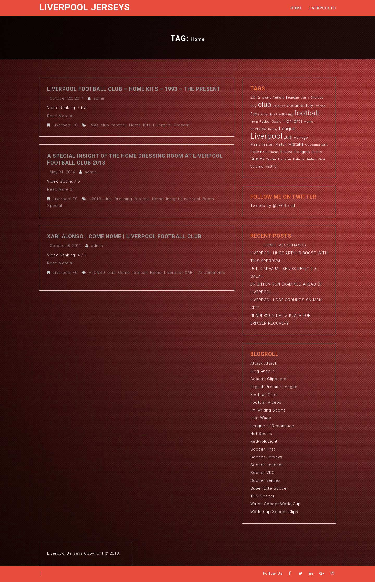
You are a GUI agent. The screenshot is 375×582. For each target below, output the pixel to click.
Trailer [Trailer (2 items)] (271, 159)
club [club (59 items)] (264, 105)
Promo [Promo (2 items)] (274, 152)
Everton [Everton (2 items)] (320, 106)
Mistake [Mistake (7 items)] (296, 144)
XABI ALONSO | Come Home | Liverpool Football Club (124, 236)
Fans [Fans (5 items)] (255, 114)
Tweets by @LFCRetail (272, 205)
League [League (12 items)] (287, 128)
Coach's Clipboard (268, 379)
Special (54, 205)
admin (99, 98)
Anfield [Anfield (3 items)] (278, 97)
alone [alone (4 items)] (266, 97)
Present (182, 125)
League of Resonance (272, 425)
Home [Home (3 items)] (308, 121)
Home (296, 8)
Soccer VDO (262, 472)
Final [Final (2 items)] (265, 114)
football (119, 125)
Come (124, 272)
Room (208, 199)
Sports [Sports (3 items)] (316, 152)
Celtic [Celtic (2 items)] (305, 97)
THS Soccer (262, 496)
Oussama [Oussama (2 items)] (312, 145)
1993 (93, 125)
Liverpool (162, 125)
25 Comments (211, 272)
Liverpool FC (322, 8)
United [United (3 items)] (311, 159)
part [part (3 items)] (324, 145)
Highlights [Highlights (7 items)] (293, 121)
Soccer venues (265, 480)
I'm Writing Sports (268, 410)
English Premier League (273, 386)
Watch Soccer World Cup (275, 504)
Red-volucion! (263, 441)
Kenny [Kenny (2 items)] (273, 129)
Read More (60, 115)
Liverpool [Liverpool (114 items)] (266, 136)
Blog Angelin (262, 371)
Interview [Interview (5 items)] (258, 129)
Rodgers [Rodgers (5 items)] (302, 152)
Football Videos (266, 402)
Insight (172, 199)
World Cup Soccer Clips (274, 511)
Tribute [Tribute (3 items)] (298, 159)
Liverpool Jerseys (84, 7)
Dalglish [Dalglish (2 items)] (279, 106)
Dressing (123, 199)
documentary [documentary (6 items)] (300, 105)
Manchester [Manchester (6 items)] (262, 144)
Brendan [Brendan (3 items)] (292, 97)
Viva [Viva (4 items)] (321, 159)
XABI (189, 272)
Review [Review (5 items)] (286, 152)
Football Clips (264, 394)
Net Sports (261, 433)
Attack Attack (263, 363)
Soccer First (262, 449)
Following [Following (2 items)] (286, 114)
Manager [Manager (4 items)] (301, 138)
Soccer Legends (267, 465)
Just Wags (260, 418)
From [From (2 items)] (254, 121)
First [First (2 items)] (273, 114)
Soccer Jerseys (266, 457)
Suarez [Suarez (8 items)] (257, 158)
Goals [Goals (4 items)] (277, 121)
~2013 (95, 199)
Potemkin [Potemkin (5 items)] (259, 152)
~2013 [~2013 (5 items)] (271, 166)
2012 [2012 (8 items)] (255, 97)
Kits (147, 125)
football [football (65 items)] (306, 113)
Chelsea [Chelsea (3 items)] (316, 97)
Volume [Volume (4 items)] (256, 166)
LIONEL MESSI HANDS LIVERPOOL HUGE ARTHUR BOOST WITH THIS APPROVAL (289, 253)
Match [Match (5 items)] (281, 144)
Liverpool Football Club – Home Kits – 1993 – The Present (134, 89)
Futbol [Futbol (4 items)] (264, 121)
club (105, 125)
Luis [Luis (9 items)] (288, 137)
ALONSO (97, 272)
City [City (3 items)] (253, 106)
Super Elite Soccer (269, 488)
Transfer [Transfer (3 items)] (284, 159)
